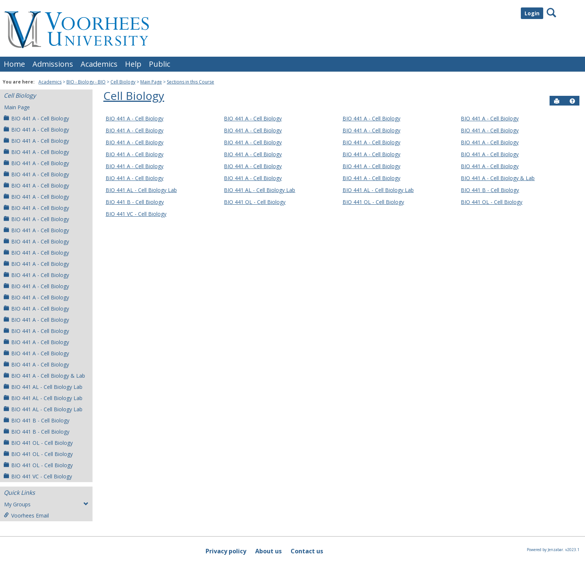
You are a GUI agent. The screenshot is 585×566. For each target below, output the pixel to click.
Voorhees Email (26, 515)
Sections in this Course (190, 82)
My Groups (46, 504)
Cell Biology (122, 82)
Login (532, 13)
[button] (572, 101)
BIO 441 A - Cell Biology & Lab (44, 375)
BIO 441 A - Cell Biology (36, 118)
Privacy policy (226, 551)
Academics (99, 64)
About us (268, 551)
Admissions (52, 64)
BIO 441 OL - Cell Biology (38, 442)
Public (159, 64)
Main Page (151, 82)
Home (14, 64)
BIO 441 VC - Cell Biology (38, 476)
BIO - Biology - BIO (86, 82)
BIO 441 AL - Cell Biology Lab (43, 386)
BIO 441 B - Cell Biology (36, 420)
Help (133, 64)
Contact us (307, 551)
